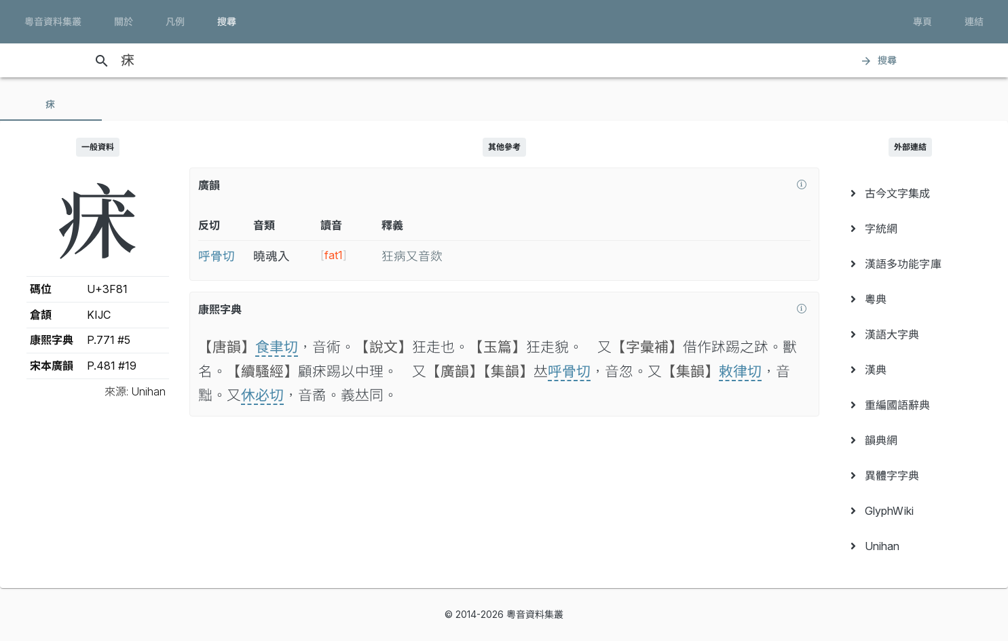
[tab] (51, 104)
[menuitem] (911, 193)
